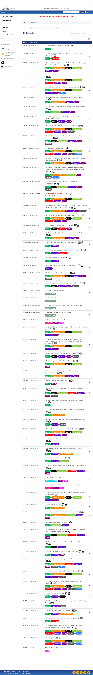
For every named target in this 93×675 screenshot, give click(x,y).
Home (3, 12)
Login (88, 12)
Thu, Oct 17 (49, 28)
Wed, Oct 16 (41, 28)
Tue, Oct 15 (32, 28)
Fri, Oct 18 (58, 28)
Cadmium (12, 671)
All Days (25, 28)
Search (82, 12)
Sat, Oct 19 (66, 28)
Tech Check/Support (23, 671)
